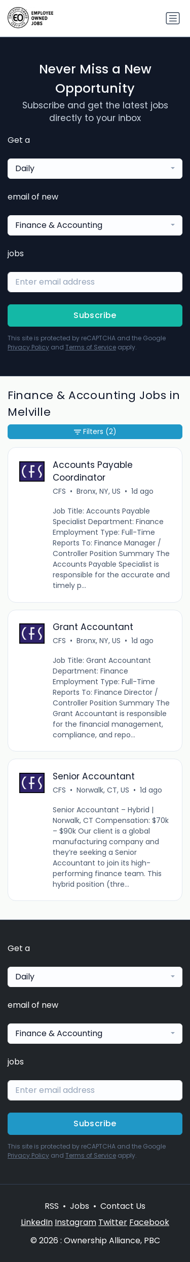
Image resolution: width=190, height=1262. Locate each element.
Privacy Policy (28, 347)
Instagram (75, 1222)
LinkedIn (37, 1222)
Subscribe (95, 315)
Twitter (112, 1222)
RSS (52, 1206)
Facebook (149, 1222)
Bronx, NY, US (99, 491)
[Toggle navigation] (172, 18)
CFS (59, 491)
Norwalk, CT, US (103, 790)
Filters (95, 431)
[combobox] (95, 169)
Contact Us (122, 1206)
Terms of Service (90, 347)
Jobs (79, 1206)
